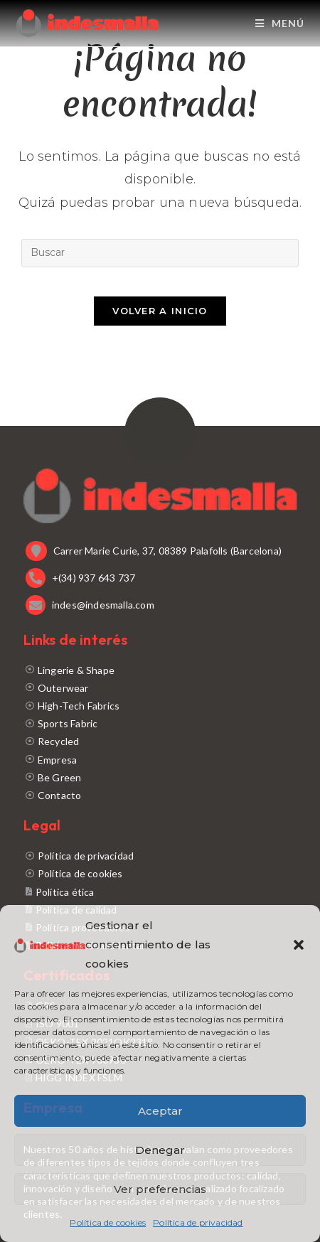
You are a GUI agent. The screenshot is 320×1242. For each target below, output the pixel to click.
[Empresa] (160, 760)
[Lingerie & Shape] (160, 670)
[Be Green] (160, 777)
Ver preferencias (160, 1189)
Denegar (160, 1150)
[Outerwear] (160, 688)
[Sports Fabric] (160, 723)
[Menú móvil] (279, 23)
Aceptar (160, 1111)
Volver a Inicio (160, 310)
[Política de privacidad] (160, 855)
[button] (299, 945)
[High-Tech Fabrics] (160, 705)
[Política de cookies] (160, 873)
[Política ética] (160, 892)
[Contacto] (160, 795)
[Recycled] (160, 741)
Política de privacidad (197, 1222)
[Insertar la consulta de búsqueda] (160, 253)
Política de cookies (108, 1222)
